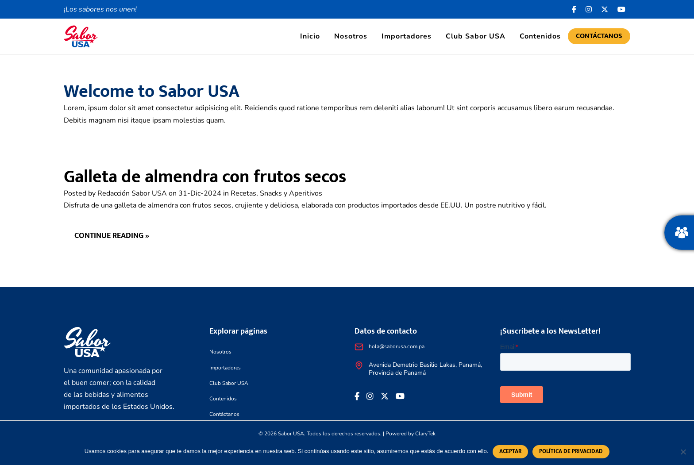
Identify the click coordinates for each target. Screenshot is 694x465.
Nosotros (350, 36)
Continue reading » (111, 235)
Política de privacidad (571, 451)
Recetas (243, 193)
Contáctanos (599, 36)
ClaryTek (425, 433)
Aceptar (510, 451)
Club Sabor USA (475, 36)
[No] (683, 451)
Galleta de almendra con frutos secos (205, 177)
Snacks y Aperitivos (291, 193)
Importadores (407, 36)
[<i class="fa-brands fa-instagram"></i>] (589, 9)
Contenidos (540, 36)
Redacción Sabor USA (132, 193)
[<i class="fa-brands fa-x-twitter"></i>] (605, 9)
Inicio (310, 36)
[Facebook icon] (574, 9)
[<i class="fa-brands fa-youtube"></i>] (621, 9)
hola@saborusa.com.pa (396, 346)
